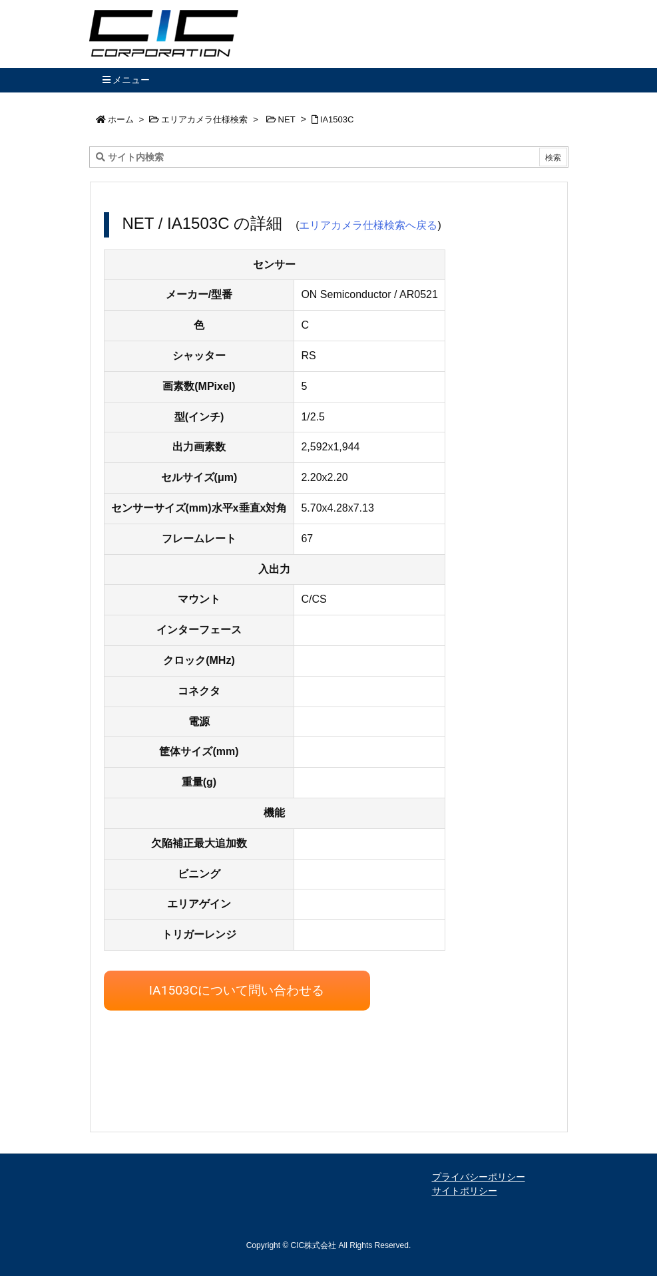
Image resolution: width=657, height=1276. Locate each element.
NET (287, 119)
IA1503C (337, 119)
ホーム (121, 119)
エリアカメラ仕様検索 (204, 119)
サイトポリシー (464, 1191)
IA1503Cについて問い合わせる (237, 990)
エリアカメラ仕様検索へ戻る (368, 225)
